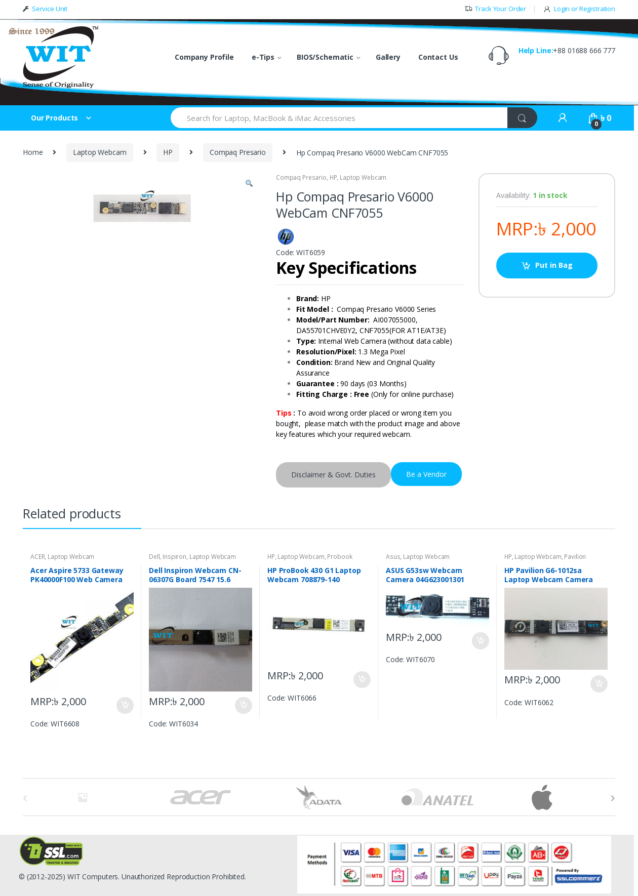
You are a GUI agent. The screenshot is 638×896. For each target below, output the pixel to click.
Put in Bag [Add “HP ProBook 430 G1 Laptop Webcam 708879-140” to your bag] (361, 679)
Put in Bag (554, 265)
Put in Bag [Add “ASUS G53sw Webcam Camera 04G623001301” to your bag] (480, 640)
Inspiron (174, 556)
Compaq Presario (238, 152)
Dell (154, 556)
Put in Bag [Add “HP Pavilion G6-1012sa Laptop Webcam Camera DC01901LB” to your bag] (598, 684)
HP (168, 152)
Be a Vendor (426, 474)
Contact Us (438, 57)
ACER (37, 556)
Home (33, 152)
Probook (339, 556)
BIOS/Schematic (325, 57)
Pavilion (575, 556)
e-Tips (263, 57)
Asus (393, 556)
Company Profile (204, 57)
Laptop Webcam (99, 152)
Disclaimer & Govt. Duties (333, 474)
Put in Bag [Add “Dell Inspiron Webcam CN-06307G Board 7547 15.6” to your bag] (243, 705)
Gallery (388, 57)
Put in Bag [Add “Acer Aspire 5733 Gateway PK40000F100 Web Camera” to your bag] (124, 705)
